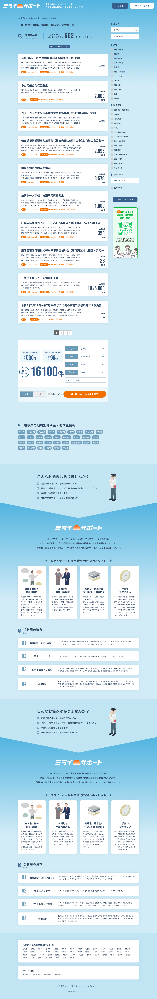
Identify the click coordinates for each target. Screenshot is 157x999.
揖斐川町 (66, 437)
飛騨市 (48, 448)
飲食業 (116, 67)
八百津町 (41, 432)
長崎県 (128, 955)
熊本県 (25, 958)
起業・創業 (118, 145)
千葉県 (111, 949)
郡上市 (21, 448)
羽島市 (95, 442)
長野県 (64, 952)
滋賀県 (103, 952)
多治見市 (89, 432)
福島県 (72, 949)
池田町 (95, 437)
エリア (71, 348)
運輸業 (116, 80)
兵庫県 (127, 952)
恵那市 (57, 437)
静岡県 (80, 952)
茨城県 (80, 949)
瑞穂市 (39, 442)
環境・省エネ (119, 163)
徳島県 (81, 955)
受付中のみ (118, 188)
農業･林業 (118, 89)
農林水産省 (58, 975)
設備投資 (117, 123)
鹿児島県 (49, 958)
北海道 (25, 949)
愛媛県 (97, 955)
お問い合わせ (92, 986)
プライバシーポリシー (77, 986)
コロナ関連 (118, 159)
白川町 (57, 442)
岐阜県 (72, 952)
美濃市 (87, 442)
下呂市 (21, 432)
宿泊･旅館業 (118, 49)
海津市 (21, 442)
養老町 (57, 448)
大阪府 (119, 952)
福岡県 (112, 955)
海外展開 (117, 119)
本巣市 (76, 437)
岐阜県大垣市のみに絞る (59, 46)
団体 (39, 394)
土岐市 (71, 432)
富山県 (32, 952)
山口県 (73, 955)
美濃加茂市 (76, 442)
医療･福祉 (118, 85)
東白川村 (86, 437)
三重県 (95, 952)
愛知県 (87, 952)
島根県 (50, 955)
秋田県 (56, 949)
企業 (26, 394)
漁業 (115, 94)
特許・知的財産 (120, 141)
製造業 (116, 54)
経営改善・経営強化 (121, 110)
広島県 (65, 955)
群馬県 (95, 949)
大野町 (99, 432)
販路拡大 (117, 114)
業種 (71, 364)
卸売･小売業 (118, 63)
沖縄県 (57, 958)
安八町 (21, 437)
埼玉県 (103, 949)
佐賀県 (120, 955)
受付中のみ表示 (56, 394)
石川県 (40, 952)
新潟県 (25, 952)
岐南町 (39, 437)
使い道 (71, 372)
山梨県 (56, 952)
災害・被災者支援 (120, 154)
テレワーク (118, 168)
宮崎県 (40, 958)
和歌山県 (33, 955)
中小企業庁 (36, 975)
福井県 (48, 952)
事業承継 (117, 150)
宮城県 (48, 949)
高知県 (104, 955)
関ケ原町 (31, 448)
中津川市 (31, 432)
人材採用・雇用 (120, 132)
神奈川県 (127, 949)
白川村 (48, 442)
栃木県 (87, 949)
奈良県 (25, 955)
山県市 (30, 437)
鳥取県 (42, 955)
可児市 (51, 432)
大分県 (32, 958)
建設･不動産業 (119, 72)
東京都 (119, 949)
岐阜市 (48, 437)
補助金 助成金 (22, 18)
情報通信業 (118, 58)
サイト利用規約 (62, 986)
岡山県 (57, 955)
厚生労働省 (47, 975)
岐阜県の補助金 (34, 18)
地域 (71, 356)
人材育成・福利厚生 (121, 136)
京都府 (111, 952)
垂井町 (79, 432)
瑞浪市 (30, 442)
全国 (64, 958)
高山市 (65, 448)
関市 (40, 448)
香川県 (89, 955)
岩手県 (40, 949)
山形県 (64, 949)
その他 (116, 98)
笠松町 (65, 442)
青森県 (32, 949)
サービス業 (118, 76)
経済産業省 (26, 975)
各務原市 (61, 432)
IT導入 (116, 128)
